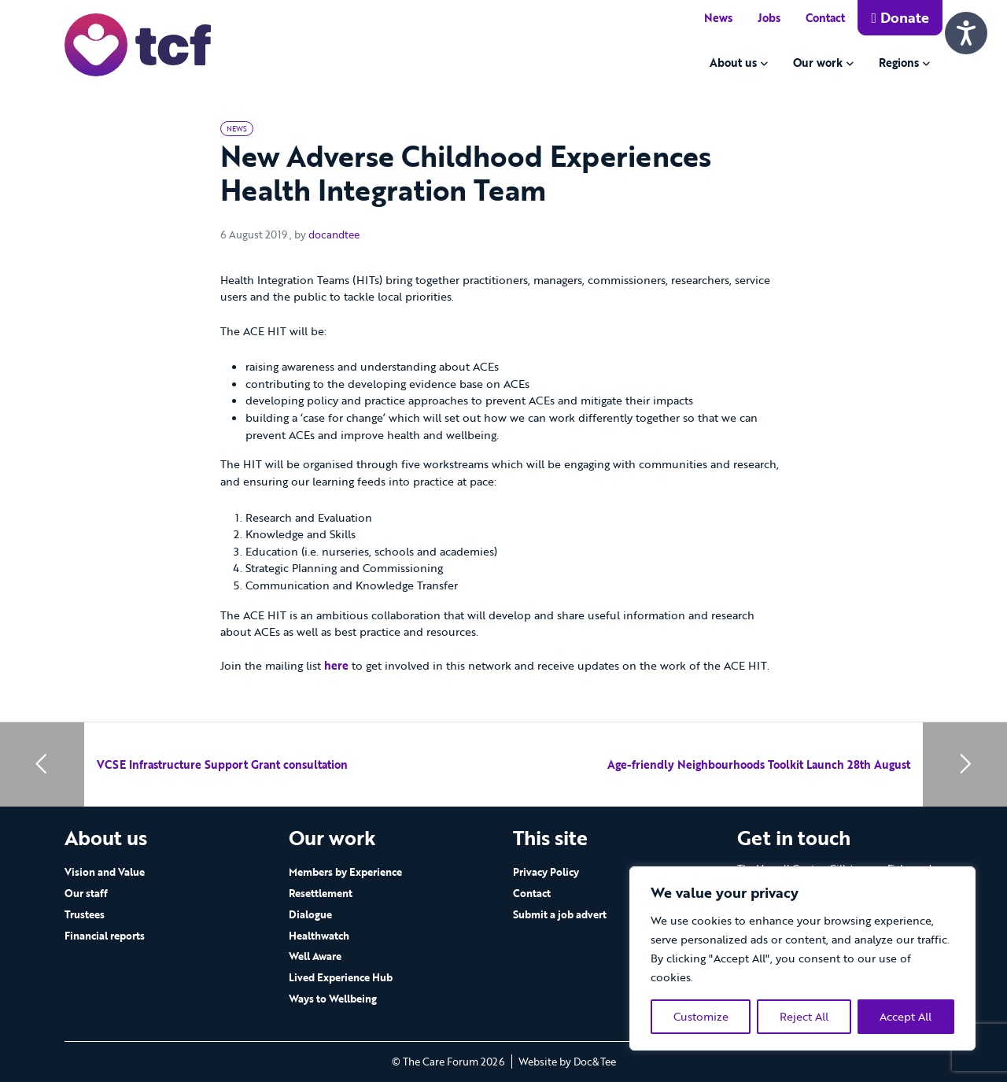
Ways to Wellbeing (333, 999)
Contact (825, 17)
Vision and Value (105, 872)
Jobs (769, 17)
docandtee (334, 234)
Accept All (905, 1016)
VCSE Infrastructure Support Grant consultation (222, 764)
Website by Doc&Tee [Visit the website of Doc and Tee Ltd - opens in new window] (567, 1061)
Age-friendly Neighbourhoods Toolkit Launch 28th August (758, 764)
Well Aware (315, 956)
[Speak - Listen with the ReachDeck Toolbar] (966, 33)
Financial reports (105, 936)
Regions (899, 62)
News (718, 17)
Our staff (86, 893)
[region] (802, 958)
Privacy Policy (546, 872)
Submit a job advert (560, 914)
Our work (818, 62)
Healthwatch (319, 936)
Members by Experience (345, 872)
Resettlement (320, 893)
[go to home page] (138, 43)
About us (733, 62)
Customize (701, 1016)
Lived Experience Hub (341, 977)
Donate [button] (900, 17)
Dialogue (310, 914)
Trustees (85, 914)
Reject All (804, 1016)
